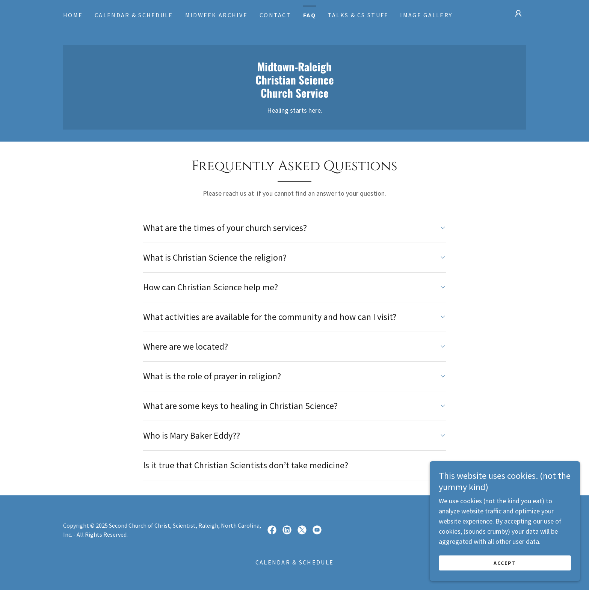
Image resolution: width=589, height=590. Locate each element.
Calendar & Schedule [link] (134, 15)
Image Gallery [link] (426, 15)
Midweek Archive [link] (216, 15)
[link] (294, 95)
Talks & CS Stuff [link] (358, 15)
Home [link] (73, 15)
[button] (518, 13)
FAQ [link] (309, 15)
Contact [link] (275, 15)
